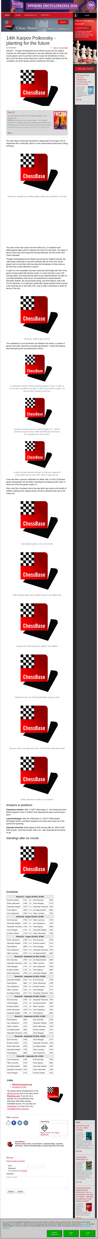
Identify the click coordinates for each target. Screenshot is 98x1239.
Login (86, 15)
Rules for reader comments (15, 1161)
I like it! (55, 48)
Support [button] (46, 15)
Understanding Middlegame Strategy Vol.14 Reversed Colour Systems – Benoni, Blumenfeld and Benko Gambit (84, 1194)
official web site (13, 1093)
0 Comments (63, 48)
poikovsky (15, 1117)
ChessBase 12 (13, 1106)
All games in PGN (19, 1087)
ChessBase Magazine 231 (82, 1158)
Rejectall (71, 1233)
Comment (9, 1174)
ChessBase (20, 1142)
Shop (7, 15)
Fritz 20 (11, 112)
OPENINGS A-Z (30, 15)
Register (24, 1171)
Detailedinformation (54, 1233)
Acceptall (87, 1233)
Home (18, 15)
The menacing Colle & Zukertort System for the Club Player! (83, 80)
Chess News (26, 28)
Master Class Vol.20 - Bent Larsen (82, 1128)
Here (84, 1224)
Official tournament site (22, 1084)
